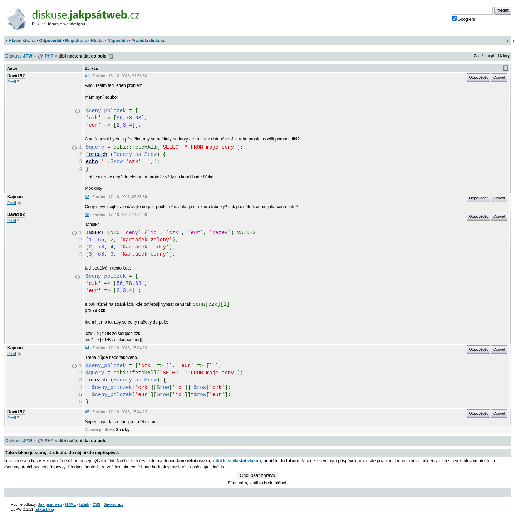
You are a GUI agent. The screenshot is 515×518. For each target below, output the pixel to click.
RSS (111, 56)
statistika (44, 509)
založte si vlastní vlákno (236, 460)
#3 (87, 214)
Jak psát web (50, 504)
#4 (87, 348)
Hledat (97, 40)
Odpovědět (50, 40)
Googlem (463, 19)
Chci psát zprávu (257, 475)
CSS (96, 504)
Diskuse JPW (18, 56)
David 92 (16, 75)
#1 (87, 76)
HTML (70, 504)
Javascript (113, 504)
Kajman (15, 196)
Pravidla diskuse (149, 40)
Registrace (76, 40)
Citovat (499, 77)
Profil (11, 82)
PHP (49, 56)
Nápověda (117, 40)
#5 (87, 412)
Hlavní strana (22, 40)
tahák (84, 504)
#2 (87, 196)
